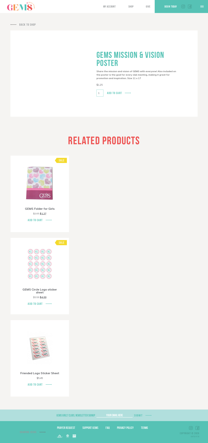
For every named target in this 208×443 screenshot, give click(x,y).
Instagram (183, 6)
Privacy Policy (125, 427)
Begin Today (171, 6)
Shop (130, 6)
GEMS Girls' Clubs (20, 6)
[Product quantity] (99, 93)
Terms (144, 427)
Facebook (190, 6)
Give (148, 6)
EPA (74, 436)
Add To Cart (35, 220)
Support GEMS (90, 427)
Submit (138, 415)
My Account (109, 6)
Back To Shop (27, 24)
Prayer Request (66, 427)
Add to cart (114, 92)
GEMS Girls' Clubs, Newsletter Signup (75, 415)
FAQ (108, 427)
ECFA (67, 436)
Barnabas (60, 436)
